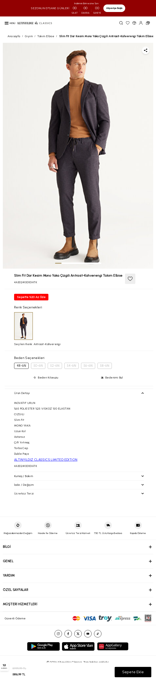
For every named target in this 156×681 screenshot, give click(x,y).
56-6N (88, 366)
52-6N (54, 366)
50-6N (38, 366)
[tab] (58, 263)
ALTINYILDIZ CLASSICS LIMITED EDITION (45, 460)
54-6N (71, 366)
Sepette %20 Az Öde (31, 297)
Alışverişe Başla (114, 8)
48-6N (21, 366)
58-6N (104, 366)
